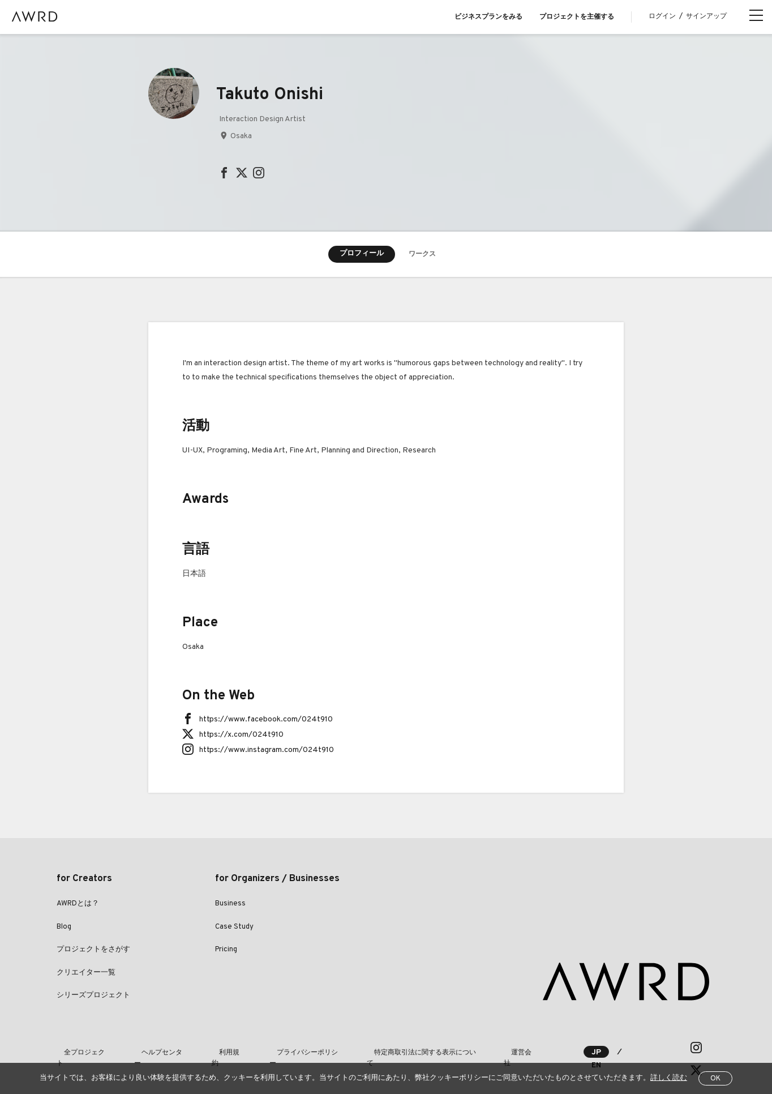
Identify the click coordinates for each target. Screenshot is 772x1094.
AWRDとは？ (78, 904)
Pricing (226, 950)
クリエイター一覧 (86, 973)
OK (715, 1078)
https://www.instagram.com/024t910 (266, 751)
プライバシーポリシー (264, 1048)
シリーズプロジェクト (93, 996)
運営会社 (454, 1048)
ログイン (662, 16)
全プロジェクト (80, 1048)
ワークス (422, 254)
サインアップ (706, 16)
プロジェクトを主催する (576, 17)
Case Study (234, 928)
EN (639, 1048)
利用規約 (199, 1048)
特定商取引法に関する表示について (369, 1048)
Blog (64, 928)
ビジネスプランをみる (488, 17)
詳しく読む (668, 1078)
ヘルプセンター (145, 1048)
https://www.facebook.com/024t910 (266, 720)
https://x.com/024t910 (241, 736)
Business (230, 904)
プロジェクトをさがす (93, 950)
